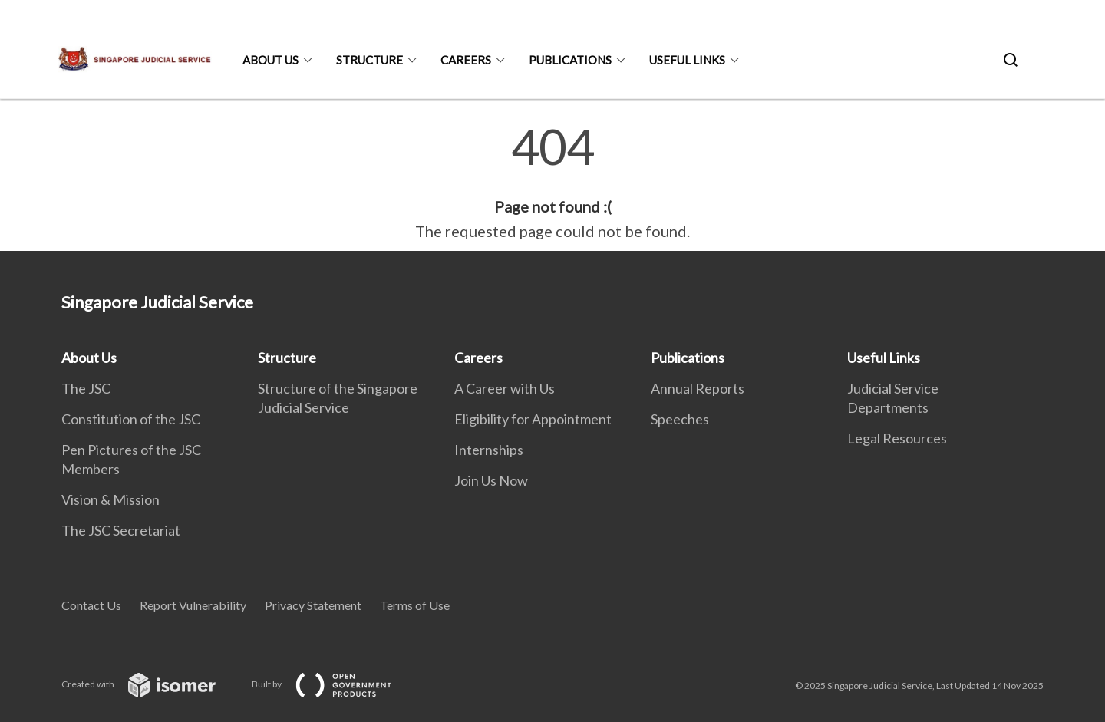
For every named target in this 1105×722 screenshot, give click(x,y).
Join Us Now (491, 480)
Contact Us (91, 605)
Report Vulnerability (193, 605)
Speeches (680, 418)
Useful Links (687, 60)
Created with (150, 684)
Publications (570, 60)
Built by (334, 684)
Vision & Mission (110, 499)
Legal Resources (897, 438)
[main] (552, 182)
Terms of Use (415, 605)
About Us (270, 60)
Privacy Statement (313, 605)
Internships (488, 449)
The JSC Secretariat (120, 530)
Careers (465, 60)
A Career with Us (504, 388)
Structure (369, 60)
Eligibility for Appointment (533, 418)
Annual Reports (697, 388)
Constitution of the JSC (130, 418)
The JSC (85, 388)
